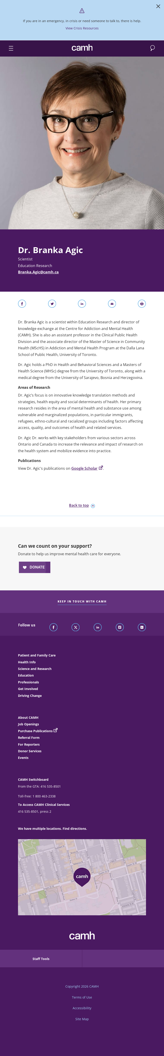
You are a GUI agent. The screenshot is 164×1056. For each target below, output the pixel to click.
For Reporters (29, 744)
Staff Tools (41, 959)
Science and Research (34, 669)
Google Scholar (87, 468)
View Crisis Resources (82, 28)
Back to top (82, 505)
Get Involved (28, 689)
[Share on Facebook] (22, 305)
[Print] (142, 305)
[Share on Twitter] (52, 305)
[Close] (158, 7)
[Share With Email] (112, 305)
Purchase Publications (35, 731)
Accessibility (82, 1008)
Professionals (28, 682)
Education (26, 675)
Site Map (82, 1019)
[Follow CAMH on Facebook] (53, 627)
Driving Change (30, 695)
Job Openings (28, 724)
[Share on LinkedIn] (82, 305)
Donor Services (29, 751)
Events (23, 757)
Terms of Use (82, 997)
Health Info (27, 662)
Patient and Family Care (37, 655)
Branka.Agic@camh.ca (38, 272)
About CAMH (28, 717)
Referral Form (29, 737)
